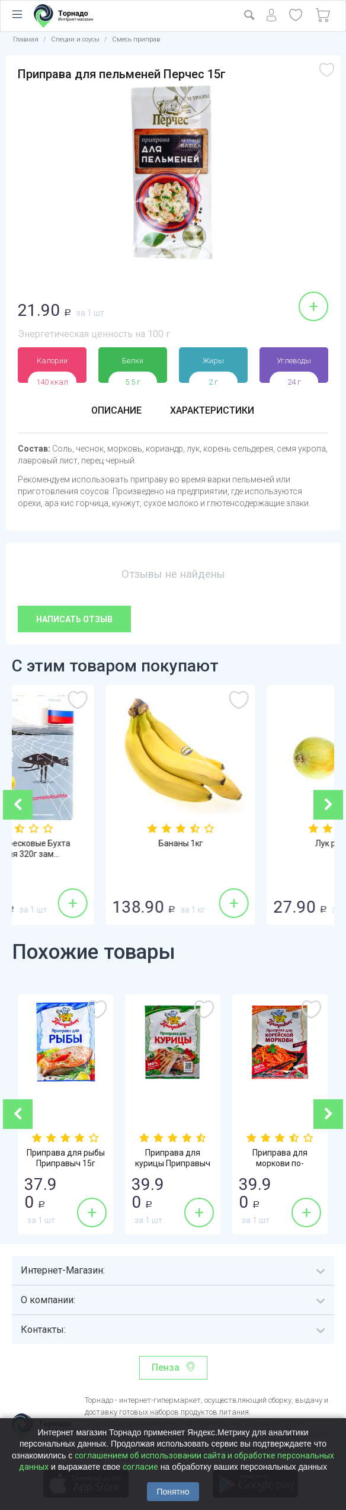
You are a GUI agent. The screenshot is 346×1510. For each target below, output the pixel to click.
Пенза (166, 1367)
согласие (140, 1466)
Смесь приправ (136, 39)
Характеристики (212, 410)
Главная (26, 39)
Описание (116, 410)
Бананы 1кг (254, 843)
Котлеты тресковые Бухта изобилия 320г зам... (92, 849)
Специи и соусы (75, 39)
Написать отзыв (74, 619)
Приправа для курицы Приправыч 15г (172, 1163)
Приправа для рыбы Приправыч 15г (66, 1158)
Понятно (172, 1491)
